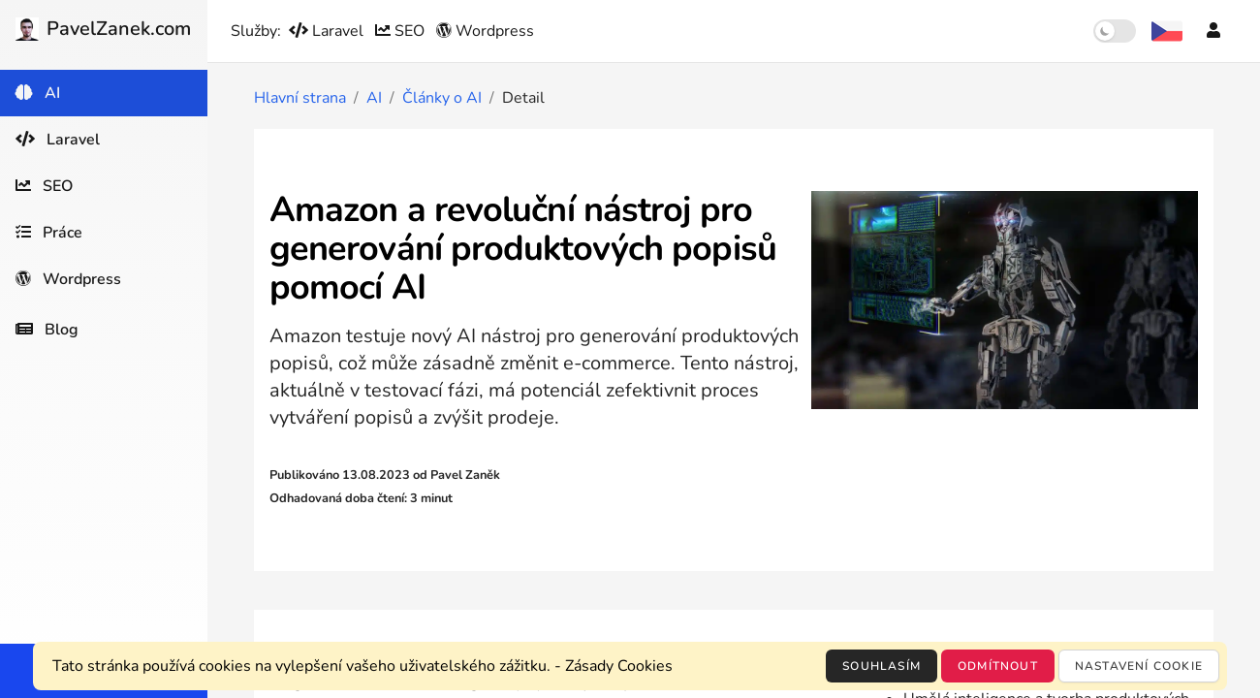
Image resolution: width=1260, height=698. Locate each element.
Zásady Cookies (619, 666)
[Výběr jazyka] (1167, 31)
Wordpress (485, 31)
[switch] (1114, 31)
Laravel (328, 31)
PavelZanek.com (103, 29)
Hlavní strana (300, 98)
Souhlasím (881, 666)
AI (374, 98)
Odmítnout (998, 666)
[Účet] (1213, 31)
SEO (401, 31)
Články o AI (442, 98)
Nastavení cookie (1139, 666)
